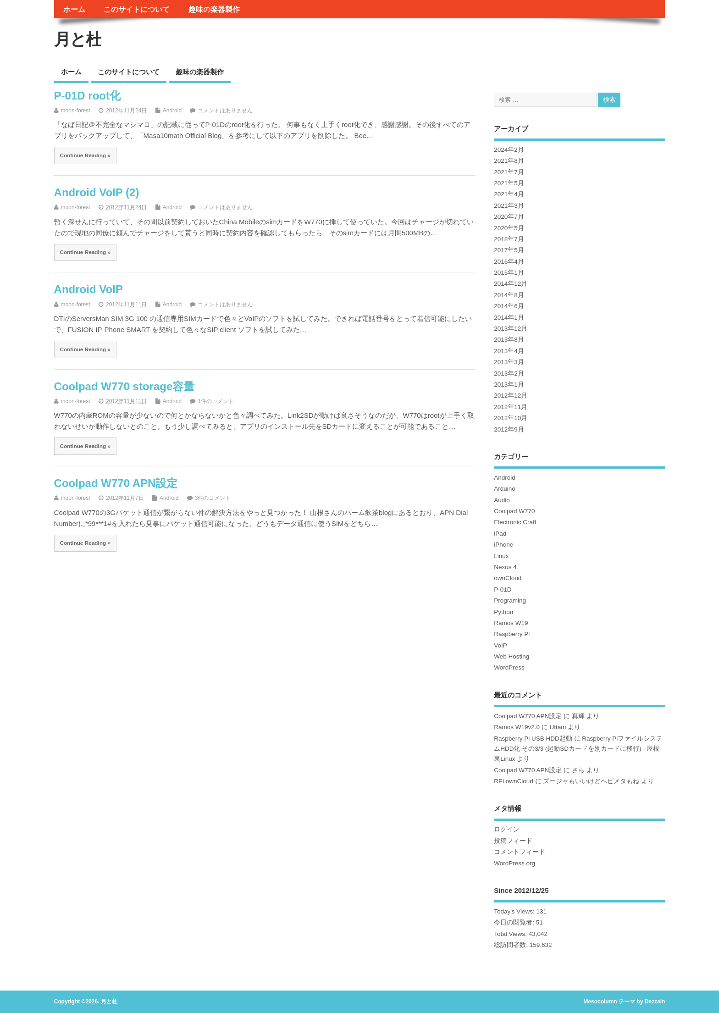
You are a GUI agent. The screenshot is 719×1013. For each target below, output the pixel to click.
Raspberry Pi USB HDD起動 (533, 738)
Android (172, 110)
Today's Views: (515, 911)
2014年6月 (509, 306)
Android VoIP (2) (96, 192)
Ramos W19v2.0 (517, 727)
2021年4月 (509, 194)
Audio (502, 500)
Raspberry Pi (512, 634)
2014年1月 (509, 317)
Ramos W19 (511, 623)
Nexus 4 (505, 567)
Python (503, 612)
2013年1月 (509, 384)
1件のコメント (216, 401)
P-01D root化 (87, 95)
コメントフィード (519, 851)
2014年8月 (509, 295)
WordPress (509, 667)
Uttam (558, 727)
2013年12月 (510, 328)
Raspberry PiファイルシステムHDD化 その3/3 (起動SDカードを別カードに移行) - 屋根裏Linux (578, 749)
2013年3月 (509, 362)
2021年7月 (509, 172)
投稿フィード (513, 840)
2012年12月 (510, 395)
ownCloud (507, 578)
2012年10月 (510, 418)
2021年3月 (509, 205)
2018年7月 (509, 239)
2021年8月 (509, 160)
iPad (500, 533)
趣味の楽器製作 (214, 9)
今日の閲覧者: (515, 922)
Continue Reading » (85, 155)
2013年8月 (509, 339)
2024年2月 (509, 149)
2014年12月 (510, 283)
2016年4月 (509, 261)
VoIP (500, 645)
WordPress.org (514, 863)
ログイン (507, 829)
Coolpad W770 (514, 511)
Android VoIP (88, 289)
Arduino (504, 488)
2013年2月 (509, 373)
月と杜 (77, 39)
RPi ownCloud (513, 781)
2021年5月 (509, 183)
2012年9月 (509, 429)
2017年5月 (509, 250)
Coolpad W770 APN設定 (116, 483)
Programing (510, 600)
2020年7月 (509, 216)
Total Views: (511, 933)
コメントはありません (225, 110)
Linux (501, 556)
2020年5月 (509, 228)
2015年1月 (509, 272)
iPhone (503, 544)
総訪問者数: (512, 944)
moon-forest (75, 110)
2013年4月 (509, 351)
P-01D (502, 589)
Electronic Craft (515, 522)
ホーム (74, 9)
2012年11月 (510, 407)
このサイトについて (137, 9)
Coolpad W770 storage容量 (124, 386)
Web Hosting (511, 656)
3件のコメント (213, 498)
